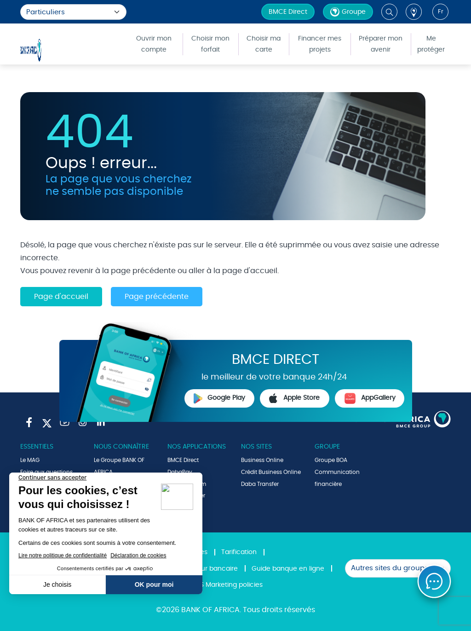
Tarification (239, 552)
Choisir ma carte (264, 44)
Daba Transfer (260, 484)
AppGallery (370, 398)
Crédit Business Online (271, 472)
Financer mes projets (319, 44)
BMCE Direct (288, 12)
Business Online (262, 460)
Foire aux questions (46, 472)
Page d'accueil (61, 296)
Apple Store (294, 398)
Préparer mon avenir (380, 44)
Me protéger (431, 44)
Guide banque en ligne (288, 569)
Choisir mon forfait (210, 44)
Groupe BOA (331, 460)
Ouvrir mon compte (154, 44)
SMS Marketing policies (227, 585)
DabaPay (179, 472)
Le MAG (30, 460)
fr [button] (440, 12)
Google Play (219, 398)
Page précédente (157, 296)
